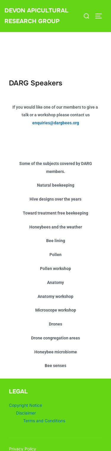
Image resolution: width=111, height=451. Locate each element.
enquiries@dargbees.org (55, 122)
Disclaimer (26, 412)
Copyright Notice (25, 405)
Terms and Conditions (44, 420)
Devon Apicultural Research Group (36, 16)
